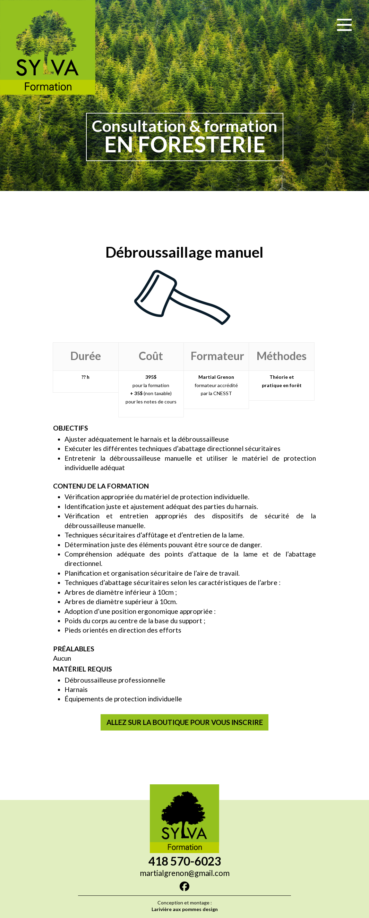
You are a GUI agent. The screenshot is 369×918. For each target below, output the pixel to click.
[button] (344, 24)
